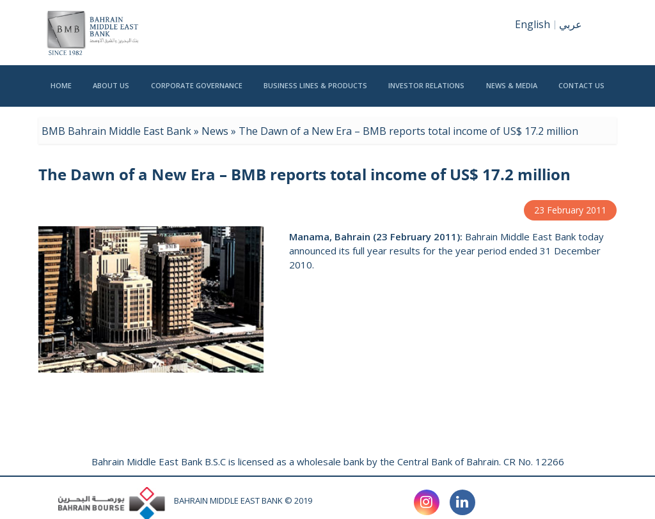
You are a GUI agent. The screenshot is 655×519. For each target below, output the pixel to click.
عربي (570, 24)
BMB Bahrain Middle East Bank (116, 131)
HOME (61, 93)
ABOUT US (111, 93)
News (214, 131)
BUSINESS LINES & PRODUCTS (315, 93)
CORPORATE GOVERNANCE (196, 93)
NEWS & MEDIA (511, 93)
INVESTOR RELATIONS (426, 93)
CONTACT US (581, 93)
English (532, 24)
